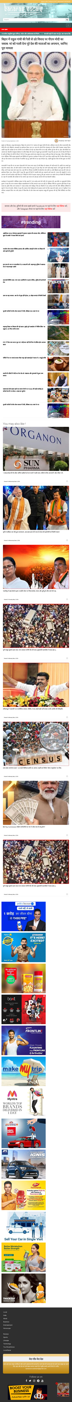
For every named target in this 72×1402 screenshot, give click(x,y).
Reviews (6, 1334)
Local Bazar (7, 1350)
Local (5, 1312)
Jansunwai (60, 1)
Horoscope (7, 1328)
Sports (5, 1337)
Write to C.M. (52, 1)
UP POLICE (67, 1)
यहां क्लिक (61, 206)
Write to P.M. (44, 1)
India (4, 1315)
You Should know (9, 1347)
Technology (7, 1344)
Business (6, 1322)
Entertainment (7, 1325)
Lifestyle (6, 1340)
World (5, 1318)
